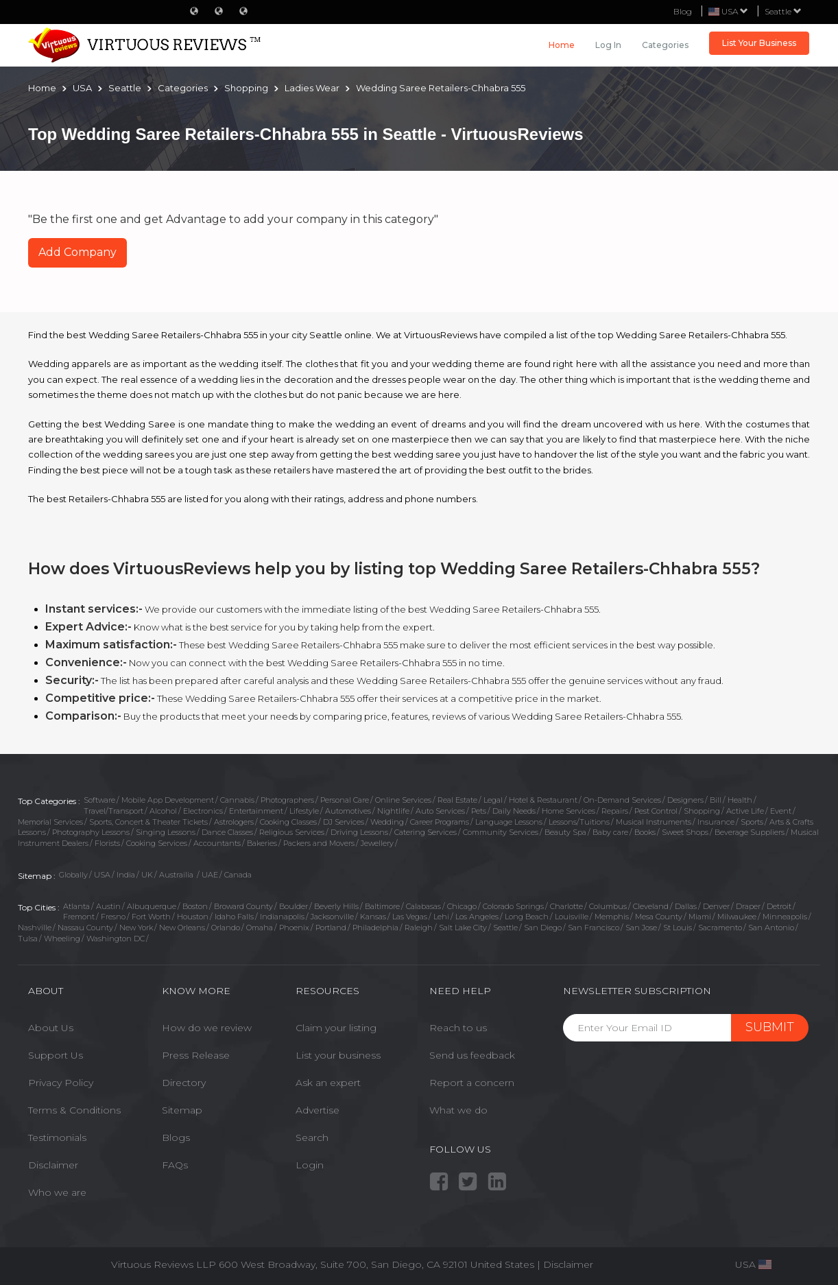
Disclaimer (53, 1165)
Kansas (373, 916)
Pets (478, 811)
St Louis (677, 927)
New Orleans (182, 927)
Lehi (441, 916)
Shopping (702, 811)
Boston (195, 906)
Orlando (225, 927)
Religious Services (291, 832)
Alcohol (163, 811)
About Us (50, 1028)
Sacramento (720, 927)
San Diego (543, 927)
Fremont (79, 916)
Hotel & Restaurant (543, 800)
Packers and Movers (319, 843)
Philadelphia (375, 927)
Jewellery (377, 843)
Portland (330, 927)
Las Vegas (409, 916)
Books (645, 832)
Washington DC (115, 938)
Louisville (571, 916)
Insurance (715, 822)
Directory (184, 1082)
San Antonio (771, 927)
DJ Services (343, 822)
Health (740, 800)
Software (99, 800)
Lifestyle (304, 811)
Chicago (462, 906)
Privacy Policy (60, 1082)
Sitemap (182, 1110)
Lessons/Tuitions (579, 822)
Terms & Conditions (74, 1110)
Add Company (77, 252)
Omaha (259, 927)
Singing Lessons (165, 832)
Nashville (34, 927)
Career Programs (439, 822)
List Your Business (759, 43)
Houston (192, 916)
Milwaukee (736, 916)
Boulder (293, 906)
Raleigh (419, 927)
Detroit (779, 906)
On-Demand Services (622, 800)
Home (562, 45)
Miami (700, 916)
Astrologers (234, 822)
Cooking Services (156, 843)
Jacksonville (332, 916)
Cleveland (651, 906)
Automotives (348, 811)
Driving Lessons (359, 832)
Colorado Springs (513, 906)
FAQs (175, 1165)
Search (312, 1137)
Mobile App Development (167, 800)
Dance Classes (227, 832)
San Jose (641, 927)
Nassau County (85, 927)
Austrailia (177, 875)
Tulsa (28, 938)
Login (310, 1165)
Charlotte (566, 906)
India (126, 875)
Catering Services (425, 832)
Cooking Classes (288, 822)
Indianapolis (282, 916)
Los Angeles (477, 916)
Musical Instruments (653, 822)
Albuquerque (151, 906)
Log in (608, 45)
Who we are (57, 1192)
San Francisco (593, 927)
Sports (752, 822)
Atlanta (76, 906)
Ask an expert (328, 1082)
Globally (73, 875)
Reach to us (458, 1028)
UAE (210, 875)
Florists (107, 843)
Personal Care (344, 800)
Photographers (287, 800)
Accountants (217, 843)
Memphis (612, 916)
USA (102, 875)
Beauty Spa (565, 832)
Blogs (176, 1137)
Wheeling (62, 938)
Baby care (610, 832)
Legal (493, 800)
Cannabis (237, 800)
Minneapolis (785, 916)
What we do (458, 1110)
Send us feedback (472, 1055)
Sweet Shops (685, 832)
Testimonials (57, 1137)
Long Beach (527, 916)
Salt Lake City (463, 927)
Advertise (317, 1110)
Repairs (614, 811)
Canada (238, 875)
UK (147, 875)
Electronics (203, 811)
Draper (748, 906)
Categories (665, 45)
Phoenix (294, 927)
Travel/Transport (113, 811)
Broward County (243, 906)
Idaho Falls (234, 916)
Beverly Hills (336, 906)
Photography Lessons (91, 832)
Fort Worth (151, 916)
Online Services (403, 800)
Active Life (745, 811)
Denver (716, 906)
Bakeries (262, 843)
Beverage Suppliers (750, 832)
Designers (685, 800)
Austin (108, 906)
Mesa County (658, 916)
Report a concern (471, 1082)
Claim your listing (336, 1028)
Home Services (568, 811)
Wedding (387, 822)
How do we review (207, 1028)
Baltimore (382, 906)
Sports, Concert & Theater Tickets (148, 822)
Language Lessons (508, 822)
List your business (338, 1055)
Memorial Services (50, 822)
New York (136, 927)
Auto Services (440, 811)
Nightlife (393, 811)
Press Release (196, 1055)
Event (780, 811)
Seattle (783, 11)
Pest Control (656, 811)
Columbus (608, 906)
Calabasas (423, 906)
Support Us (55, 1055)
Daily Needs (514, 811)
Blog (682, 11)
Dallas (686, 906)
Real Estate (457, 800)
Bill (715, 800)
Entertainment (256, 811)
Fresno (113, 916)
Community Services (500, 832)
